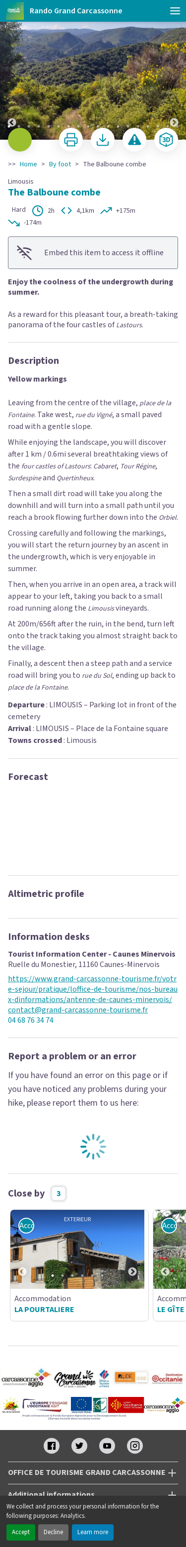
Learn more (92, 1532)
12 (118, 126)
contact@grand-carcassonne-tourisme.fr (78, 1010)
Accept (21, 1532)
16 (158, 126)
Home (28, 164)
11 (108, 126)
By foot (60, 164)
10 (98, 126)
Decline (53, 1532)
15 (148, 126)
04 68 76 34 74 (31, 1020)
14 (138, 126)
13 (128, 126)
